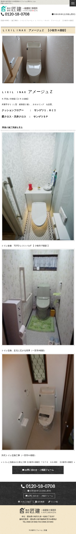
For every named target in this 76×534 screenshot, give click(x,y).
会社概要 (39, 502)
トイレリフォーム (26, 20)
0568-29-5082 (32, 522)
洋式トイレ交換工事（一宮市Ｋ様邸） (18, 455)
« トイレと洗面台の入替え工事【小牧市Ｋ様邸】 (20, 462)
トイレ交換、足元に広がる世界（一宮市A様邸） (23, 350)
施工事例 (14, 20)
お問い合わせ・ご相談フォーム (38, 470)
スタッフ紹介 (24, 502)
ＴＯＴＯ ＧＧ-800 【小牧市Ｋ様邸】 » (58, 462)
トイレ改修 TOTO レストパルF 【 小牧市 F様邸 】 (25, 246)
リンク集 (53, 502)
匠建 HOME (5, 20)
